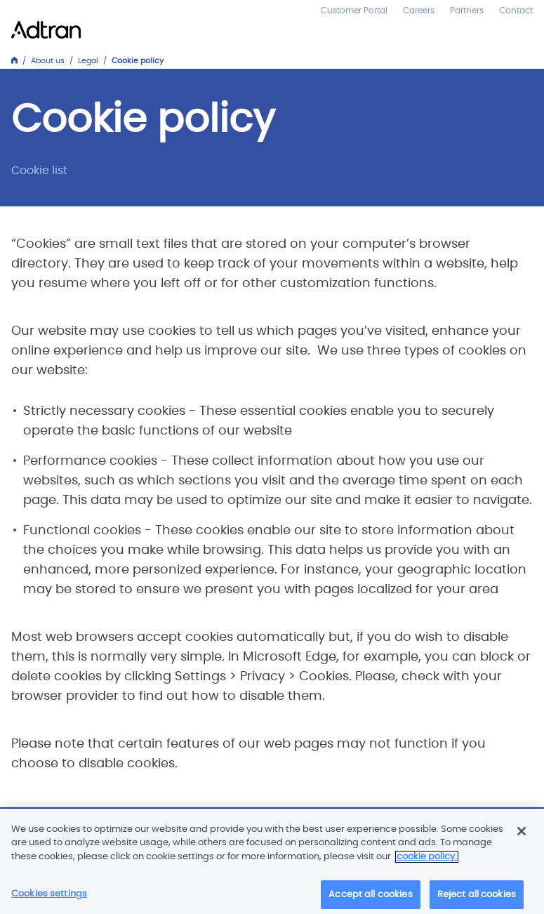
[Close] (521, 834)
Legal (88, 61)
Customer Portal (354, 10)
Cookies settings (49, 896)
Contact (516, 10)
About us (48, 61)
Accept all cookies (370, 897)
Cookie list (39, 170)
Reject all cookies (476, 897)
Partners (467, 10)
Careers (418, 10)
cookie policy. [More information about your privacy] (427, 859)
